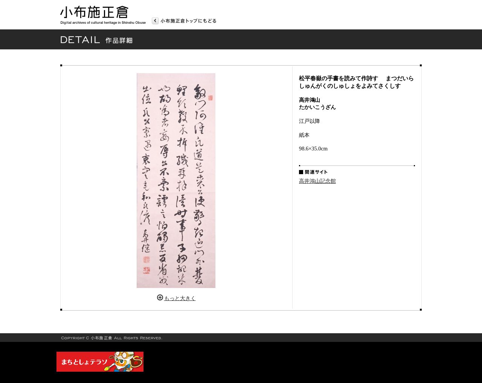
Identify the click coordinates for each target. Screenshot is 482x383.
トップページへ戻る (184, 20)
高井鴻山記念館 (317, 181)
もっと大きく (180, 298)
